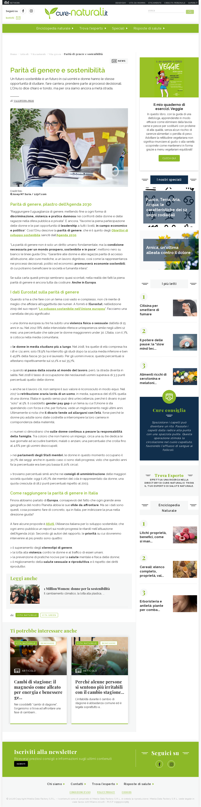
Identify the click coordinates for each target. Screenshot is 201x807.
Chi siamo (52, 783)
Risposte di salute (147, 27)
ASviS (50, 522)
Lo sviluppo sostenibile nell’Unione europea (72, 307)
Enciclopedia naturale (53, 27)
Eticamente (154, 3)
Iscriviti (50, 11)
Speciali (118, 27)
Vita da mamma (137, 3)
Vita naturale (27, 614)
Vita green (49, 614)
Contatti (75, 783)
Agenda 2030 (66, 234)
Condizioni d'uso (78, 791)
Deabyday (120, 3)
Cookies (128, 791)
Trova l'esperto (91, 27)
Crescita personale (174, 3)
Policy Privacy (106, 791)
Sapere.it (193, 3)
